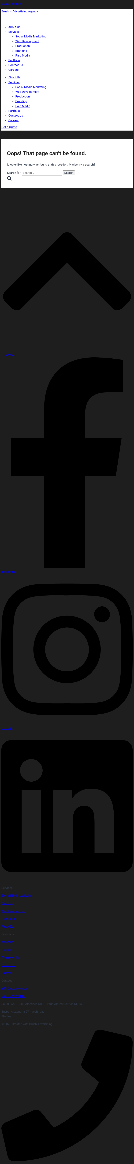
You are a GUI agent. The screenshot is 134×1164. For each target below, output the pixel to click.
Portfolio (14, 60)
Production (22, 46)
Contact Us (15, 65)
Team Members (11, 957)
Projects (6, 950)
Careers (13, 69)
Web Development (27, 41)
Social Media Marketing (30, 36)
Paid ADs (7, 926)
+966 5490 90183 (13, 996)
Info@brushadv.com (14, 988)
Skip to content (11, 3)
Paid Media (22, 55)
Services (14, 31)
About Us (14, 27)
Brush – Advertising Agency (19, 11)
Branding (21, 51)
